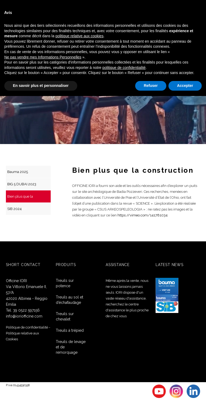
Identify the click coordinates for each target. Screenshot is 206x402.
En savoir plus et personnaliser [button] (41, 85)
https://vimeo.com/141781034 (142, 215)
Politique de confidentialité (27, 327)
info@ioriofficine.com (24, 316)
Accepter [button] (185, 85)
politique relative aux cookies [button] (80, 36)
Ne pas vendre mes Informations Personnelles (42, 57)
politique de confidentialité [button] (124, 67)
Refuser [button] (151, 85)
